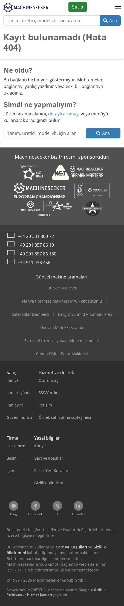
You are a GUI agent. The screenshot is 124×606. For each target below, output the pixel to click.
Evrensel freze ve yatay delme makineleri (61, 340)
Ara (110, 21)
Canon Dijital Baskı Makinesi (62, 353)
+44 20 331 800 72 (36, 236)
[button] (118, 7)
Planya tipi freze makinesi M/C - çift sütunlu (62, 301)
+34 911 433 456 (34, 263)
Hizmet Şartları (39, 594)
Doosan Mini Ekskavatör (62, 327)
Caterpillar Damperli (30, 314)
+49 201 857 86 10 (36, 245)
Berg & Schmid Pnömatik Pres (85, 314)
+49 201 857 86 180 (37, 254)
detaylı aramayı (64, 114)
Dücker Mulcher (62, 288)
